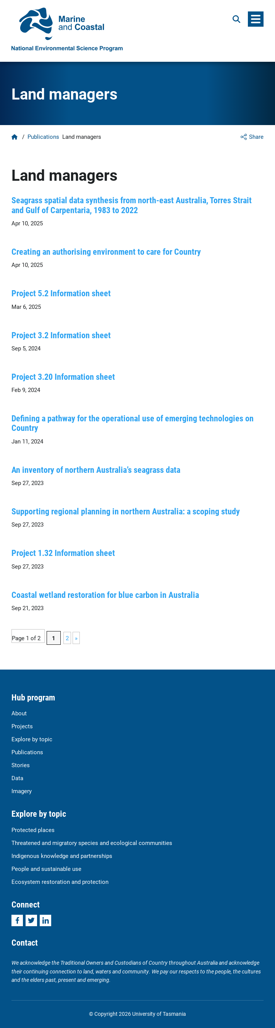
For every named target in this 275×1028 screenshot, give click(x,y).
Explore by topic (31, 739)
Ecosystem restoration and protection (59, 881)
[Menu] (256, 19)
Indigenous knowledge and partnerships (61, 855)
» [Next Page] (76, 638)
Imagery (21, 791)
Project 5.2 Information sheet (61, 293)
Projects (22, 726)
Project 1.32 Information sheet (63, 552)
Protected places (33, 830)
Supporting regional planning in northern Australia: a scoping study (125, 511)
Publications (43, 136)
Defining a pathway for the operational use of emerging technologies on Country (132, 423)
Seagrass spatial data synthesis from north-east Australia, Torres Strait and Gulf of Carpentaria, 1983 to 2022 (131, 204)
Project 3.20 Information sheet (63, 376)
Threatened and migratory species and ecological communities (91, 842)
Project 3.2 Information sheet (61, 335)
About (19, 713)
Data (17, 778)
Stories (20, 765)
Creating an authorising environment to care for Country (106, 251)
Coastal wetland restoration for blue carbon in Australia (105, 594)
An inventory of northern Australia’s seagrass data (95, 469)
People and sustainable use (46, 868)
